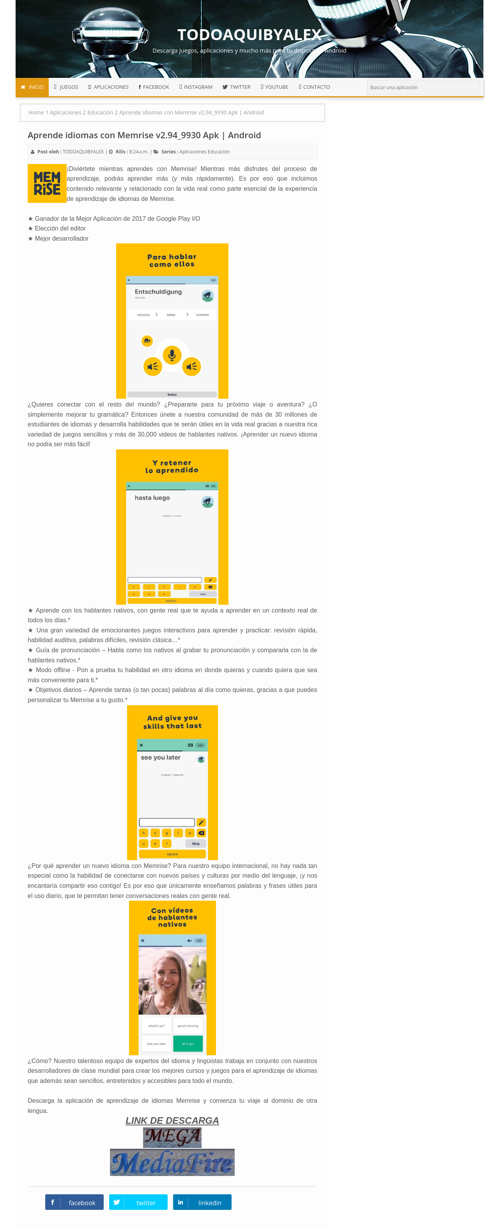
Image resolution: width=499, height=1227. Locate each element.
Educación (219, 151)
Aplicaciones (192, 151)
